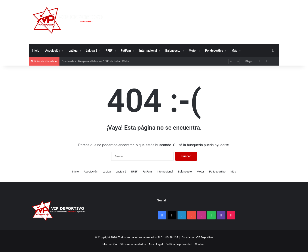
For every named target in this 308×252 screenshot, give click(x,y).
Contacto (200, 244)
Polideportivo (214, 50)
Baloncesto (172, 50)
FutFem (126, 50)
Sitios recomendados (133, 244)
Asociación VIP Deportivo (197, 237)
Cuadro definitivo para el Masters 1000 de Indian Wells (95, 61)
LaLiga (72, 50)
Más (234, 50)
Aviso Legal (156, 244)
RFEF (109, 50)
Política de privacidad (179, 244)
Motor (193, 50)
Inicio (35, 50)
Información (109, 244)
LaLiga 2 (91, 50)
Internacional (148, 50)
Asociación (52, 50)
